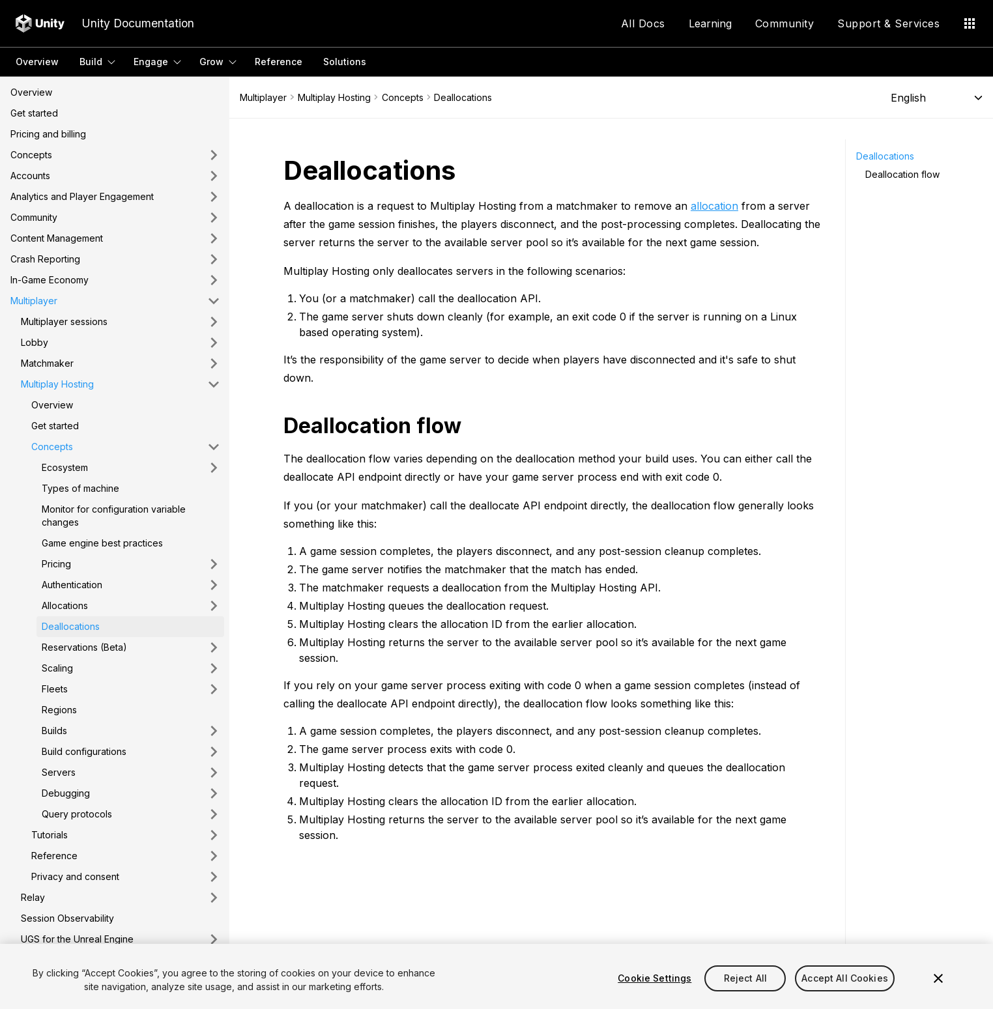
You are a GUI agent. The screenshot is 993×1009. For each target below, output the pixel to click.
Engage (151, 61)
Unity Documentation (137, 23)
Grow (211, 61)
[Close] (938, 978)
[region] (496, 976)
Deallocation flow (902, 174)
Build (90, 61)
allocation (714, 205)
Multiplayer (263, 97)
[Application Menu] (970, 23)
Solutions (344, 61)
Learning (710, 23)
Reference (278, 61)
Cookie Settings (654, 978)
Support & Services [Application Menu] (888, 23)
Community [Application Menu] (784, 23)
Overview (37, 61)
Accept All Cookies (844, 978)
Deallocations (885, 156)
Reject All (745, 978)
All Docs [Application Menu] (643, 23)
